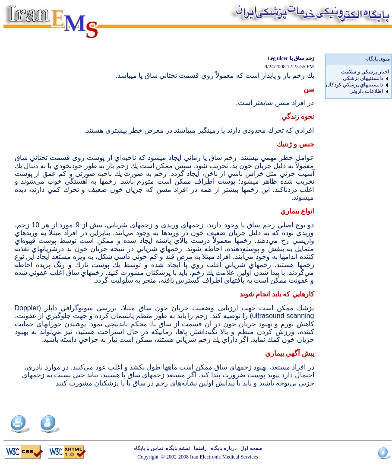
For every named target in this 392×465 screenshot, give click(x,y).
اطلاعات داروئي (366, 91)
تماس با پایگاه (149, 448)
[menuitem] (357, 72)
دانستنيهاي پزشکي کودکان (354, 85)
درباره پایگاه (222, 448)
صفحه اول (250, 448)
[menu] (357, 81)
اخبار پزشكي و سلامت (365, 72)
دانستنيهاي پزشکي (363, 78)
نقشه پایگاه (178, 448)
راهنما (199, 448)
